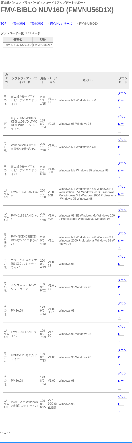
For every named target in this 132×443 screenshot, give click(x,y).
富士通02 (37, 23)
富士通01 (19, 23)
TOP (4, 23)
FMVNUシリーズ (61, 23)
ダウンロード (122, 100)
